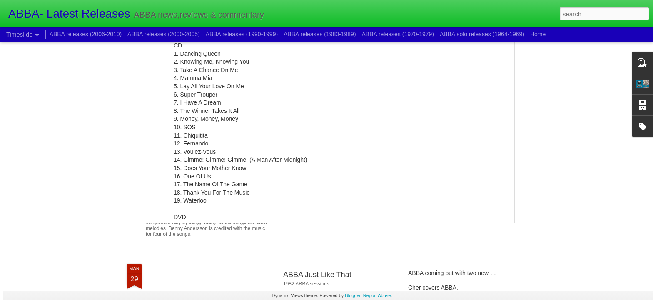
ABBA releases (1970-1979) (397, 34)
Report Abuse (377, 295)
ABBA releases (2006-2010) (86, 34)
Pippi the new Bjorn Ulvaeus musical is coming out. (259, 193)
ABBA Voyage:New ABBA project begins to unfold (365, 172)
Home (538, 34)
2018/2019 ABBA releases (442, 163)
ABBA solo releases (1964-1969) (482, 34)
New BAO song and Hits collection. (453, 192)
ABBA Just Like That (317, 274)
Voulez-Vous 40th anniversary (446, 178)
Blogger (352, 295)
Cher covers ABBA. (433, 287)
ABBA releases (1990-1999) (242, 34)
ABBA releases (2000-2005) (163, 34)
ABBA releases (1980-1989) (320, 34)
